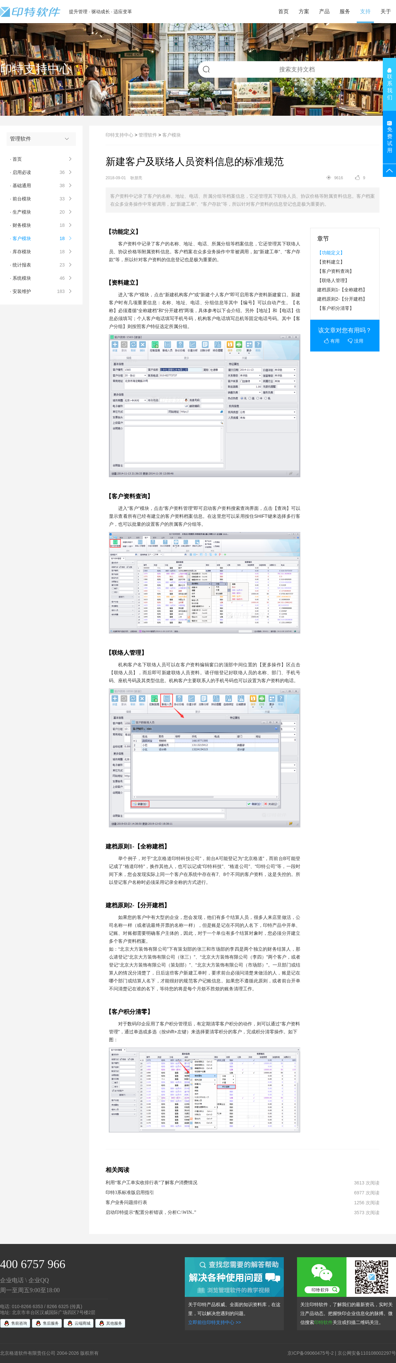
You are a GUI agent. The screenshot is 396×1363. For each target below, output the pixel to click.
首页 (283, 11)
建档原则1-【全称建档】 (342, 289)
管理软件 (148, 135)
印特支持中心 (119, 135)
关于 (385, 11)
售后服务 (51, 1323)
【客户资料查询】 (335, 271)
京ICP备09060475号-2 (310, 1353)
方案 (304, 11)
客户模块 (171, 135)
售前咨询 (19, 1323)
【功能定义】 (331, 252)
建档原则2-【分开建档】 (342, 299)
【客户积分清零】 (335, 308)
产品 (324, 11)
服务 (345, 11)
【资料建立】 (331, 262)
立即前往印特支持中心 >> (214, 1322)
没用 (355, 341)
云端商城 (82, 1323)
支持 (365, 11)
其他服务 (114, 1323)
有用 (332, 341)
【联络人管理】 (333, 280)
